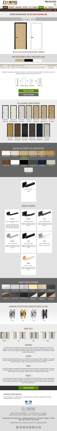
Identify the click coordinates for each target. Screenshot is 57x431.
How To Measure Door (16, 418)
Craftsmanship (6, 418)
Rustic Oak (51, 114)
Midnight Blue (39, 132)
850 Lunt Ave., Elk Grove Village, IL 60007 (21, 414)
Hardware (46, 418)
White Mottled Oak (13, 114)
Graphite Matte (32, 132)
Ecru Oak (29, 114)
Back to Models (25, 19)
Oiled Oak (10, 132)
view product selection (46, 10)
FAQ (30, 7)
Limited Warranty (14, 422)
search (55, 4)
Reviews (28, 419)
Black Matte (25, 132)
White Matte (5, 114)
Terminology (40, 418)
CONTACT (50, 7)
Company (52, 418)
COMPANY (35, 7)
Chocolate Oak (17, 132)
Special (41, 7)
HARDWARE (18, 7)
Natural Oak (36, 114)
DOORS (5, 7)
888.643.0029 (50, 2)
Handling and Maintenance (29, 418)
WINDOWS (11, 7)
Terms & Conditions (23, 422)
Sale (46, 7)
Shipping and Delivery (42, 422)
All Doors (33, 19)
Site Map (37, 419)
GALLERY (25, 7)
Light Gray (47, 132)
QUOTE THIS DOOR (29, 91)
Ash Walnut (21, 114)
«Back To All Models (28, 95)
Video (23, 419)
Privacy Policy (32, 422)
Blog (20, 419)
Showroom (43, 413)
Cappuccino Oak (43, 114)
